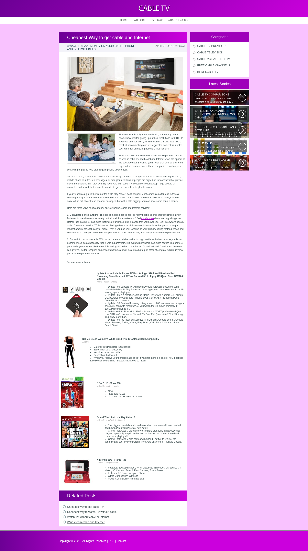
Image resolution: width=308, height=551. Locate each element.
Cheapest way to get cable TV (85, 506)
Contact (121, 541)
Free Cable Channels (213, 65)
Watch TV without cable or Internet (88, 517)
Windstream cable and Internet (86, 522)
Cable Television (210, 52)
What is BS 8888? (178, 20)
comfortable (147, 218)
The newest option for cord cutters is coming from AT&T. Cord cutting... (216, 131)
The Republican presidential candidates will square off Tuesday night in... (216, 114)
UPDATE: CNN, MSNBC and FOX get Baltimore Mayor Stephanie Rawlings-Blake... (216, 147)
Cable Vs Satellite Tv (213, 59)
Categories (140, 20)
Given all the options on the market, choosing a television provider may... (216, 98)
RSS (111, 541)
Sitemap (157, 20)
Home (123, 20)
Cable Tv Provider (211, 46)
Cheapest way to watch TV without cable (92, 511)
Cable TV (154, 9)
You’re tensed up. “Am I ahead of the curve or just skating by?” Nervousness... (216, 163)
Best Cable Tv (207, 71)
